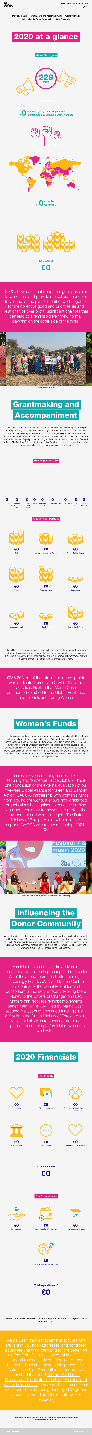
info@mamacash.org (11, 1431)
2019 (80, 4)
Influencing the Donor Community (37, 20)
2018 (74, 4)
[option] (46, 360)
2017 (68, 4)
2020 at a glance (19, 16)
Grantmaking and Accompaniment (46, 16)
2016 (63, 4)
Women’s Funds (72, 16)
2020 (86, 4)
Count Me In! (54, 987)
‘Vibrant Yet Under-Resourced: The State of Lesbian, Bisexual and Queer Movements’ (45, 1380)
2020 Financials (63, 20)
